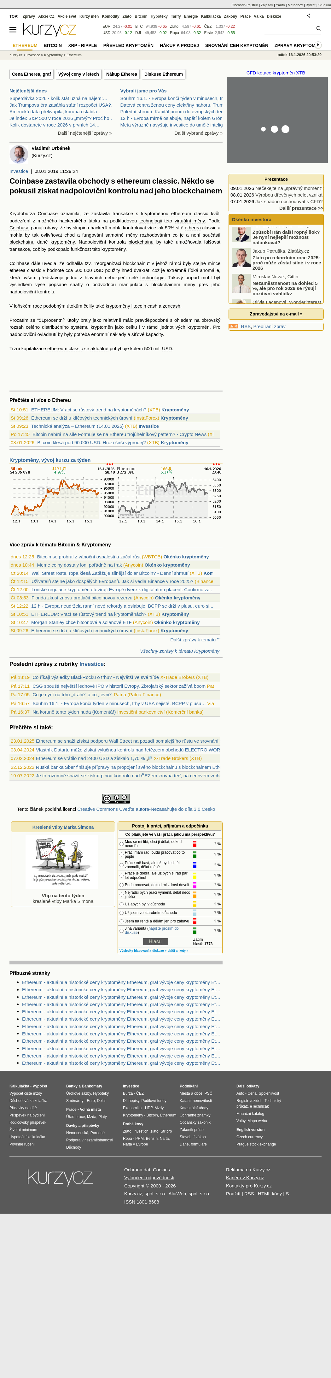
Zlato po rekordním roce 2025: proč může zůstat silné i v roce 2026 (287, 268)
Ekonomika (132, 1108)
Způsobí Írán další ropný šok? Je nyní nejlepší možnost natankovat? (286, 242)
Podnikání (189, 1086)
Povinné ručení (22, 1144)
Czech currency (249, 1137)
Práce (246, 16)
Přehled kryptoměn (128, 45)
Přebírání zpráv (269, 326)
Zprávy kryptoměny (299, 45)
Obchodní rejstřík (245, 5)
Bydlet (311, 5)
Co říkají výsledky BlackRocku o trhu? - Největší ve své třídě (95, 677)
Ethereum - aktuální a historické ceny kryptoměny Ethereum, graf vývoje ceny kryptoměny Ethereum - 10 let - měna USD (122, 1004)
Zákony (230, 16)
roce (37, 306)
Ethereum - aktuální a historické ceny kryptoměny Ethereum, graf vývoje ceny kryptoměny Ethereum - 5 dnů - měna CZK (122, 1033)
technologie (152, 277)
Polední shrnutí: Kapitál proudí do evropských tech (173, 111)
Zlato (174, 26)
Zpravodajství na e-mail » (276, 313)
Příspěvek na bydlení (27, 1115)
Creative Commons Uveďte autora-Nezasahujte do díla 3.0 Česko (146, 809)
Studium (324, 5)
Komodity (110, 16)
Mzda (91, 1117)
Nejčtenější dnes (28, 90)
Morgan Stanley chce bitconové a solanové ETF (81, 622)
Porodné (97, 1133)
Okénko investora (250, 219)
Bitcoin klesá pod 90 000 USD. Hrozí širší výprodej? (91, 442)
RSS (246, 326)
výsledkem (20, 284)
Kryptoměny (175, 409)
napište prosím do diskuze (152, 930)
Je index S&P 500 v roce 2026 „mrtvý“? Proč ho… (61, 118)
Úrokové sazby (78, 1093)
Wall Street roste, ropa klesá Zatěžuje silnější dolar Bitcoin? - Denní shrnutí (110, 573)
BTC (139, 26)
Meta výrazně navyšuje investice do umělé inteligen (174, 124)
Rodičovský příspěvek (27, 1122)
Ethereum (74, 55)
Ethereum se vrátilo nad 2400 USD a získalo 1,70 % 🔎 (94, 758)
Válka (259, 16)
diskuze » (159, 950)
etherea (193, 227)
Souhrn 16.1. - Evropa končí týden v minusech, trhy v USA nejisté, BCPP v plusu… (119, 703)
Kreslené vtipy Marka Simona (63, 827)
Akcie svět (67, 16)
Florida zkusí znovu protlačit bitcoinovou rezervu (82, 597)
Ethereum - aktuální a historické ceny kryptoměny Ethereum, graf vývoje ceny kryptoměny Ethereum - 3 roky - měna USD (122, 997)
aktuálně (99, 348)
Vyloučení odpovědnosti (149, 1177)
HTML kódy (270, 1193)
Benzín (152, 1138)
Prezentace (276, 179)
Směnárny (75, 1100)
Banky (72, 1086)
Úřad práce (75, 1117)
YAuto (280, 5)
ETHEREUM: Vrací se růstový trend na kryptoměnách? (88, 409)
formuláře (199, 1144)
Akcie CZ (46, 16)
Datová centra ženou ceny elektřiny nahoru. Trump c (175, 105)
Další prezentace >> (301, 208)
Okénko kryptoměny (186, 556)
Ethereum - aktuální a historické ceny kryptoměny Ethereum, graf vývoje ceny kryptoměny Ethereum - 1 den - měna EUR (122, 1019)
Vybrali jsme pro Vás (143, 90)
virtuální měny (190, 220)
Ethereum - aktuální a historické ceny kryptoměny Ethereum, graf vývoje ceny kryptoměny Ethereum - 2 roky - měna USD (122, 982)
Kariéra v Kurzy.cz (245, 1177)
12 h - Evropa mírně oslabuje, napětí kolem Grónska (175, 118)
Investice (18, 171)
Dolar (101, 1100)
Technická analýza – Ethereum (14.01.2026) (77, 426)
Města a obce (191, 1093)
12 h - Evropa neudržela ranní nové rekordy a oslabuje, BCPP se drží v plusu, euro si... (122, 606)
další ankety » (178, 950)
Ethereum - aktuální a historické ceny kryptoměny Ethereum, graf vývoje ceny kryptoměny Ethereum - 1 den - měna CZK (122, 1026)
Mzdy (159, 1108)
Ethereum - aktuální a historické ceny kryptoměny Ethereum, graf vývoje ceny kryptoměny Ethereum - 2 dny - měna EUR (122, 1011)
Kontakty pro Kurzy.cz (249, 1185)
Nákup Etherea (121, 74)
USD (99, 270)
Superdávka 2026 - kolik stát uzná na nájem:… (58, 98)
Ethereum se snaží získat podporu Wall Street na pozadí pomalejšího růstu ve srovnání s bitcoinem (140, 741)
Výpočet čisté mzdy (25, 1093)
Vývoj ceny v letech (78, 74)
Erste (208, 33)
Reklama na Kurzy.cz (248, 1169)
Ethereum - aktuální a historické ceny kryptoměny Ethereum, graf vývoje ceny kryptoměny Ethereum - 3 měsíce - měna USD (122, 1055)
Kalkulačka (211, 16)
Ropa (174, 33)
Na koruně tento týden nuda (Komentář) (74, 712)
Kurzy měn (89, 16)
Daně (184, 1144)
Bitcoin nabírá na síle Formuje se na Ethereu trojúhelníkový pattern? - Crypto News (119, 434)
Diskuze (274, 16)
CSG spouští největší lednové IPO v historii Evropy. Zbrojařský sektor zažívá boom (119, 686)
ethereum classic (65, 348)
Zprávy (29, 16)
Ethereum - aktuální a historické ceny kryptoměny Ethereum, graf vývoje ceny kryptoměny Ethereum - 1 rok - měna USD (122, 1048)
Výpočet (39, 1086)
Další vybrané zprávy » (198, 133)
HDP (149, 1108)
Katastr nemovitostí (196, 1100)
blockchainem (165, 284)
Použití (233, 1193)
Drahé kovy (133, 1124)
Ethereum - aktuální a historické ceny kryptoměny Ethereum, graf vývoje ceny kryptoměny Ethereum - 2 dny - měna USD (122, 1041)
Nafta (164, 1138)
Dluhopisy (131, 1100)
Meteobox (295, 5)
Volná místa (90, 1109)
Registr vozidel (248, 1100)
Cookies (161, 1169)
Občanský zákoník (195, 1122)
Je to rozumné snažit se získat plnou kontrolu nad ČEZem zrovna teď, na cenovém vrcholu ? (133, 775)
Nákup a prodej (179, 45)
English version (250, 1130)
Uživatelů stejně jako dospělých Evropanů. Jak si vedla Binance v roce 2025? (113, 581)
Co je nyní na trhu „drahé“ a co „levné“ (72, 694)
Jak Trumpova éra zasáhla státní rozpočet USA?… (62, 105)
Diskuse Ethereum (163, 74)
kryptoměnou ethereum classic (174, 213)
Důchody (73, 1147)
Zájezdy (267, 5)
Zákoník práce (192, 1130)
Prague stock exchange (256, 1144)
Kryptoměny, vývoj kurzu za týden (50, 460)
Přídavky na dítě (23, 1108)
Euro (91, 1100)
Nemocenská (77, 1133)
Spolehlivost (269, 1093)
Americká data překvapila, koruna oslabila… (55, 111)
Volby (240, 1121)
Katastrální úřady (194, 1108)
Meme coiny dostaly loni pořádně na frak (79, 565)
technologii (150, 220)
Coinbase (48, 213)
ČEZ (208, 26)
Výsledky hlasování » (135, 950)
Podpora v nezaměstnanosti (89, 1140)
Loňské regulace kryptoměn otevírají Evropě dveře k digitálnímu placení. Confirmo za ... (123, 589)
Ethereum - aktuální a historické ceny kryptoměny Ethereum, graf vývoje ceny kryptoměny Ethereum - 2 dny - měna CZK (122, 989)
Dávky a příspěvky (82, 1125)
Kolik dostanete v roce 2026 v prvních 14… (54, 124)
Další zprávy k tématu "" (195, 639)
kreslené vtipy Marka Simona (62, 895)
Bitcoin (141, 16)
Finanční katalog (250, 1113)
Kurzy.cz (15, 55)
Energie (191, 16)
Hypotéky (159, 16)
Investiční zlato (145, 1131)
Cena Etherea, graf (31, 74)
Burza (128, 1093)
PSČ (208, 1093)
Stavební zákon (193, 1137)
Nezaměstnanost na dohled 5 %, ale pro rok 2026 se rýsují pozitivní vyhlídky (285, 293)
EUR (106, 26)
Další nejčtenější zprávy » (85, 133)
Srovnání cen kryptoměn (236, 45)
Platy (102, 1117)
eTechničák (259, 1106)
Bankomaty (92, 1086)
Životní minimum (23, 1130)
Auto (240, 1093)
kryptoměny (62, 241)
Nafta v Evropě (135, 1144)
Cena (252, 1093)
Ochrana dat (137, 1169)
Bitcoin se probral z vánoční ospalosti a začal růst (89, 556)
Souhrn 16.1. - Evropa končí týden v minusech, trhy (174, 98)
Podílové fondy (153, 1100)
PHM (139, 1138)
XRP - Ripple (82, 45)
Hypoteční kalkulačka (27, 1137)
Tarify (176, 16)
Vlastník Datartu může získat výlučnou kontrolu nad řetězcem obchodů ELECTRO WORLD (131, 749)
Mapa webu (257, 1121)
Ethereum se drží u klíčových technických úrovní (81, 418)
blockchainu (21, 241)
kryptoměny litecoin (126, 306)
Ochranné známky (195, 1115)
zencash (171, 306)
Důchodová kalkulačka (28, 1100)
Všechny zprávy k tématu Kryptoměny (179, 651)
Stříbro (166, 1131)
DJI (138, 33)
